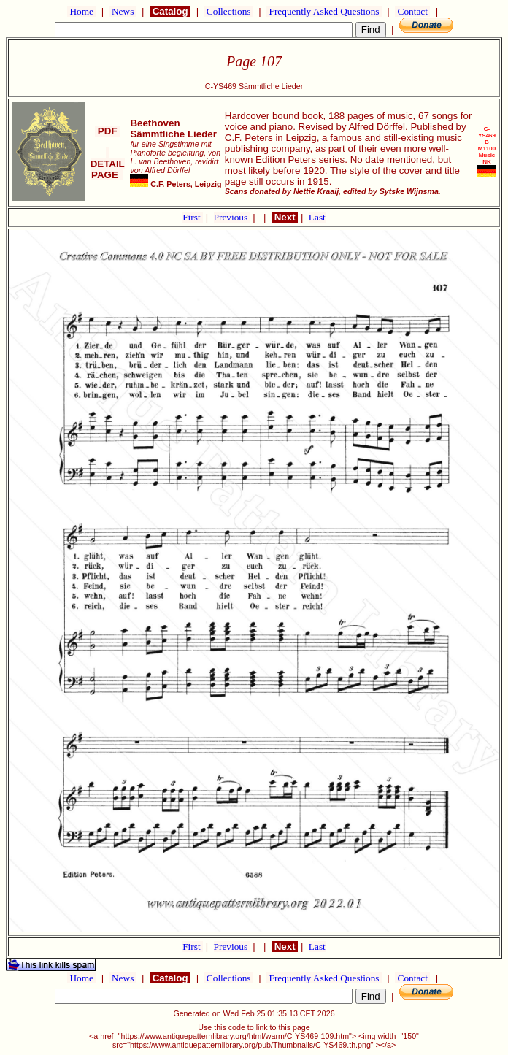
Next (285, 217)
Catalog (170, 11)
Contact (412, 11)
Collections (228, 11)
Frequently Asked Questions (324, 11)
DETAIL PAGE (108, 163)
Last (317, 217)
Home (81, 11)
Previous (232, 217)
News (122, 11)
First (192, 217)
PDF (107, 131)
